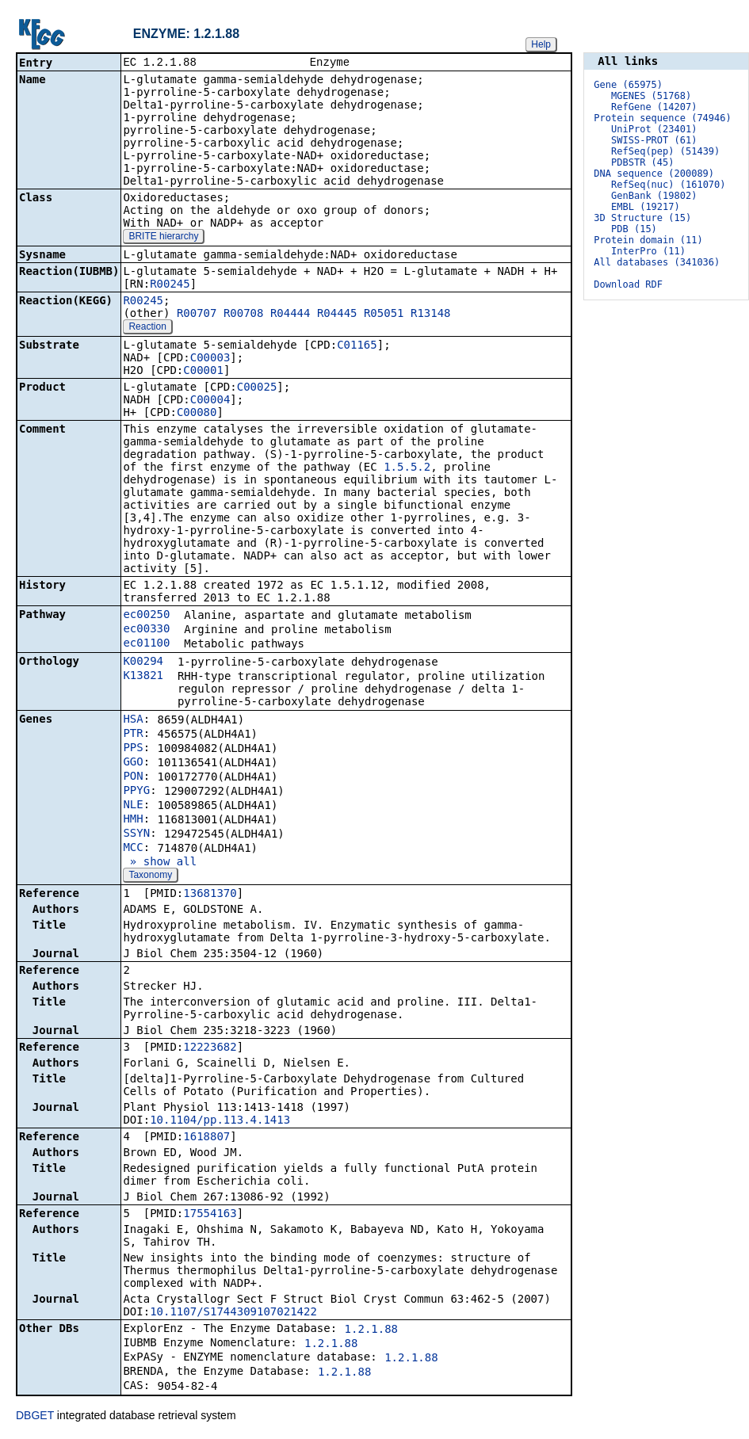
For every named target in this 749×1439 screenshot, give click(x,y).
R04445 (337, 314)
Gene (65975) (628, 84)
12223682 (209, 1048)
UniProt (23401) (654, 129)
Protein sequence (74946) (662, 118)
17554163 (209, 1214)
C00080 (197, 413)
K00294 (143, 662)
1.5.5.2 (407, 468)
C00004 (210, 401)
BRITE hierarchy (163, 237)
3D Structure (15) (642, 217)
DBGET (35, 1416)
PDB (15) (634, 229)
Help (541, 44)
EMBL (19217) (645, 206)
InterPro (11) (648, 251)
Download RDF (628, 284)
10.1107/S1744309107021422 (233, 1313)
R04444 (290, 314)
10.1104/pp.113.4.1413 (220, 1121)
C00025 (257, 388)
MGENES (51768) (651, 95)
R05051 (384, 314)
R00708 (244, 314)
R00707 (197, 314)
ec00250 (146, 615)
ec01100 (146, 644)
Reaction (147, 328)
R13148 (431, 314)
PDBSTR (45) (642, 162)
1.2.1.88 (371, 1330)
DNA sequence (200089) (654, 173)
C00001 (203, 371)
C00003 (210, 359)
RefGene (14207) (654, 107)
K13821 (143, 676)
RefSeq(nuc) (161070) (668, 184)
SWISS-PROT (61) (654, 140)
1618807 (206, 1138)
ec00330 (146, 630)
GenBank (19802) (654, 195)
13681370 (209, 894)
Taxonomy (150, 876)
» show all (160, 863)
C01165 (357, 346)
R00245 (170, 285)
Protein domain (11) (648, 240)
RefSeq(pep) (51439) (665, 151)
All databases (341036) (657, 262)
